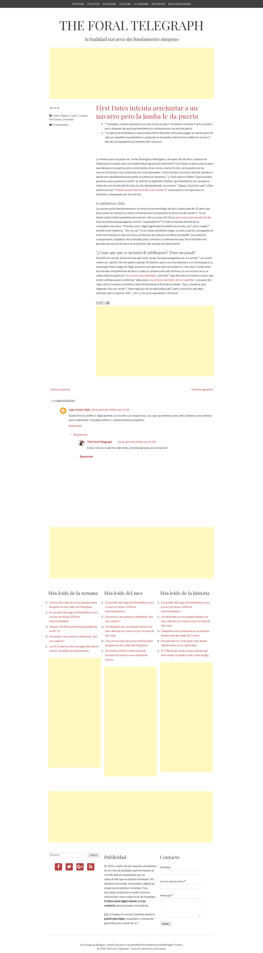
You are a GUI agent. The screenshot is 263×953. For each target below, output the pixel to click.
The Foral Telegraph (131, 25)
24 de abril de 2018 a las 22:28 (110, 409)
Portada (78, 3)
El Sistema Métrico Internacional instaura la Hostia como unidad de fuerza (126, 655)
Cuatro (74, 115)
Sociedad (109, 3)
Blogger (100, 944)
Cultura (125, 3)
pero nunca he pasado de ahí (193, 217)
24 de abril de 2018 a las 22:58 (136, 441)
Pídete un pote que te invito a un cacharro (140, 189)
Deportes (158, 3)
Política (93, 3)
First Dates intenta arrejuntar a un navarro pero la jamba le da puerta (147, 111)
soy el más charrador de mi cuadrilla (171, 279)
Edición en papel (179, 3)
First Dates (55, 119)
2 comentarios (60, 124)
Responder (75, 425)
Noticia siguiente (202, 389)
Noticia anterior (60, 389)
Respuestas (80, 434)
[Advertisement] (131, 73)
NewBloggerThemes (171, 944)
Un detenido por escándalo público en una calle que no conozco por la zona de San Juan (129, 631)
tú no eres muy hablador (141, 275)
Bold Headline (147, 944)
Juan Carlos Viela (79, 409)
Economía (141, 3)
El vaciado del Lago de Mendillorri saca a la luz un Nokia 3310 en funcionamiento (73, 616)
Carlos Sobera (60, 115)
